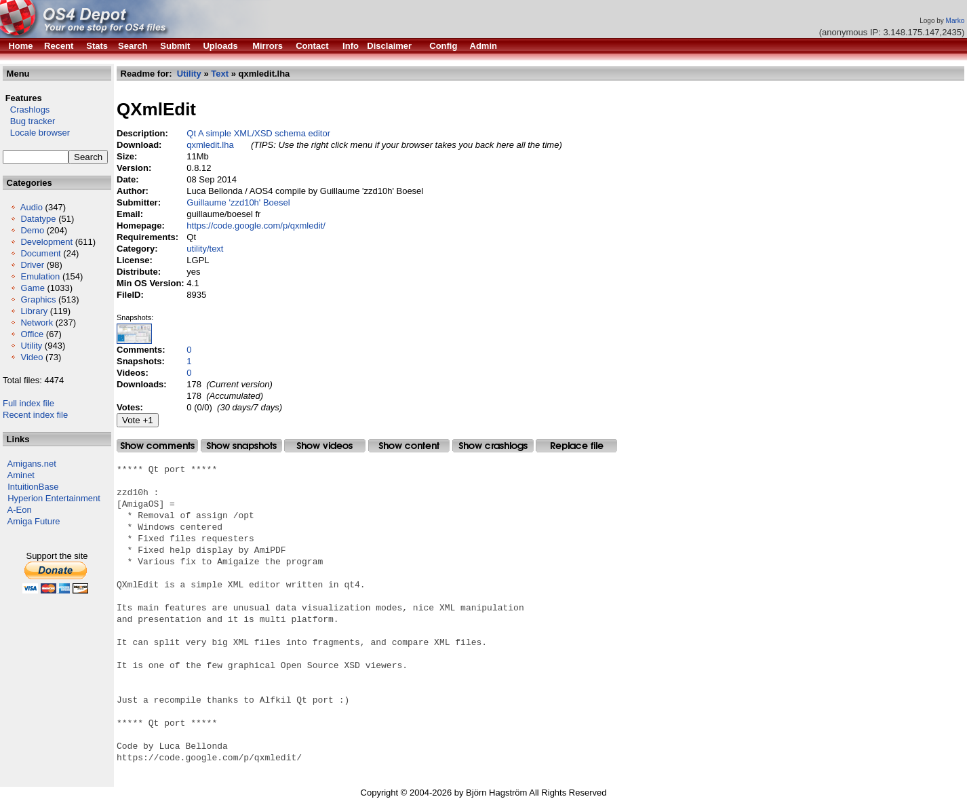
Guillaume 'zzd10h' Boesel (238, 202)
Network (36, 322)
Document (40, 253)
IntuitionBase (32, 487)
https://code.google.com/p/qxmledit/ (255, 225)
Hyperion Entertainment (53, 498)
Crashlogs (26, 109)
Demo (32, 230)
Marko (955, 20)
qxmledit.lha (209, 145)
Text (220, 74)
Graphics (38, 299)
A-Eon (19, 510)
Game (32, 288)
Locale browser (36, 133)
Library (33, 311)
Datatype (38, 219)
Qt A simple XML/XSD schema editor (258, 133)
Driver (32, 265)
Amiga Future (33, 521)
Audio (31, 207)
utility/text (204, 248)
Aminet (21, 475)
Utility (31, 345)
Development (46, 242)
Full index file (28, 403)
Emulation (40, 276)
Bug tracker (29, 121)
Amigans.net (31, 464)
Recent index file (35, 415)
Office (31, 334)
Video (31, 357)
